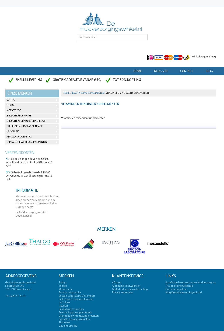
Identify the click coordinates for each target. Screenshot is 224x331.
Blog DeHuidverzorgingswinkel (183, 292)
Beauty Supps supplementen (88, 93)
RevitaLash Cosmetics (19, 136)
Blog (209, 71)
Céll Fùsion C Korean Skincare (24, 126)
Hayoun (63, 305)
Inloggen (160, 71)
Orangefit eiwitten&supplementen (27, 142)
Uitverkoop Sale (68, 325)
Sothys (11, 100)
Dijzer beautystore (176, 289)
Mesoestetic (14, 110)
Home (137, 71)
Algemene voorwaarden (126, 285)
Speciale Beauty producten (74, 319)
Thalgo (11, 105)
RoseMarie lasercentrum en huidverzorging (190, 282)
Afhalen (116, 282)
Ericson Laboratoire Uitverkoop (26, 121)
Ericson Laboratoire (19, 115)
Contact (186, 71)
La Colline (13, 131)
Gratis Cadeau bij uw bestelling (130, 289)
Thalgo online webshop (179, 285)
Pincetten (64, 322)
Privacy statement (122, 292)
